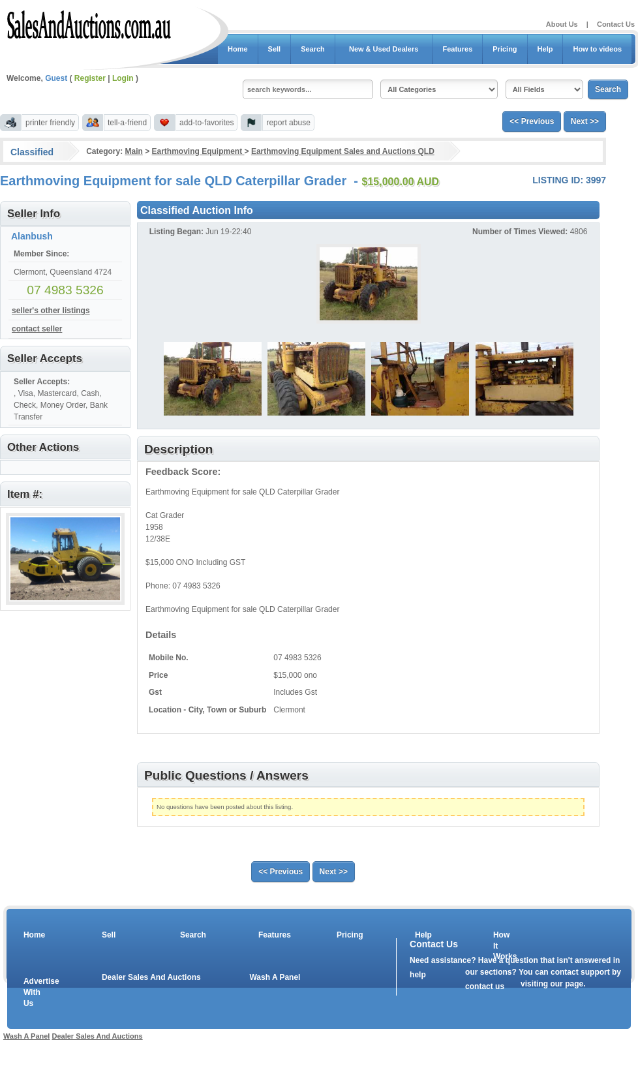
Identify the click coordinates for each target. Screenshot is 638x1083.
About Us (562, 24)
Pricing (505, 49)
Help (545, 49)
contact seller (37, 328)
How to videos (597, 49)
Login (123, 78)
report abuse (288, 122)
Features (457, 49)
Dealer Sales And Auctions (151, 977)
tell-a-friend (127, 122)
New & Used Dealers (384, 49)
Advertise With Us (33, 992)
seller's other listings (51, 310)
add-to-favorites (206, 122)
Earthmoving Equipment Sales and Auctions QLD (342, 151)
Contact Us (616, 24)
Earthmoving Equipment (198, 151)
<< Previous (531, 121)
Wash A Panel (274, 977)
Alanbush (32, 236)
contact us (484, 986)
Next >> (585, 121)
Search (313, 49)
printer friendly (50, 122)
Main (133, 151)
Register (90, 78)
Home (238, 49)
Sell (274, 49)
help (418, 974)
